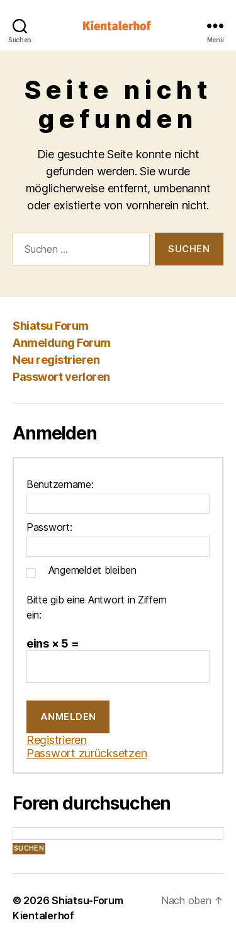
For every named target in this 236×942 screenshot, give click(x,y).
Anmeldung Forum (62, 342)
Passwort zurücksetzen (86, 753)
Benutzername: (60, 484)
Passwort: (49, 527)
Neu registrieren (56, 359)
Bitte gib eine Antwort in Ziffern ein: (96, 607)
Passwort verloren (61, 376)
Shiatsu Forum (51, 325)
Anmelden (68, 717)
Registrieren (56, 740)
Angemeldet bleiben (92, 570)
